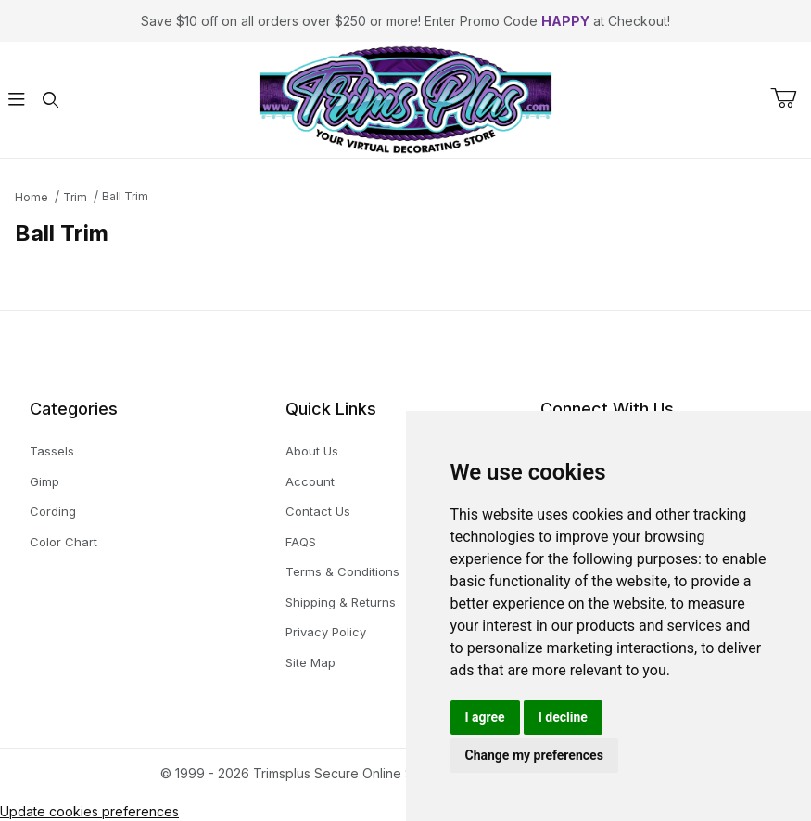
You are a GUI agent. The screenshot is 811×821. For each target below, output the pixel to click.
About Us (311, 450)
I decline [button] (563, 717)
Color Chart (63, 541)
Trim (75, 197)
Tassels (52, 450)
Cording (53, 511)
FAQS (300, 541)
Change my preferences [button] (534, 755)
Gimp (44, 481)
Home (31, 197)
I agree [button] (485, 717)
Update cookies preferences (89, 811)
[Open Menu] (16, 99)
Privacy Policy (325, 631)
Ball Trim (125, 196)
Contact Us (317, 511)
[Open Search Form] (50, 99)
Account (310, 481)
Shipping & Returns (340, 602)
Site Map (310, 662)
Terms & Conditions (342, 571)
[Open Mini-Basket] (790, 98)
